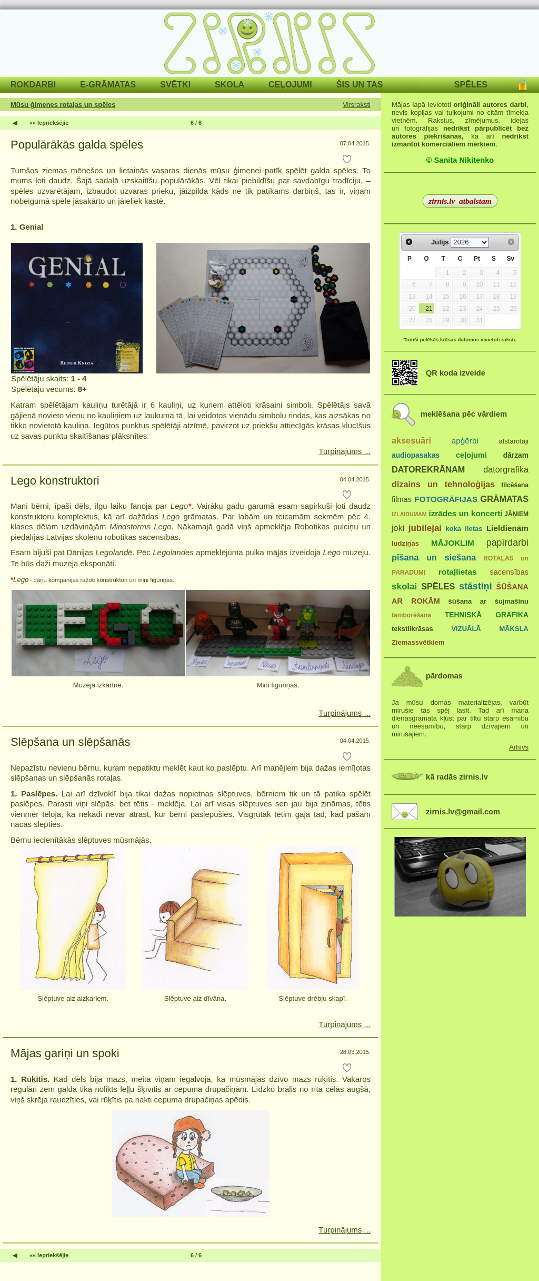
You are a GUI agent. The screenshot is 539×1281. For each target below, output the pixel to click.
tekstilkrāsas (412, 629)
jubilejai (425, 528)
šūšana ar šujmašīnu (488, 601)
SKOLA (229, 84)
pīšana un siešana (434, 557)
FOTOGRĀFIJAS (445, 499)
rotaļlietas (457, 571)
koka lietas (463, 529)
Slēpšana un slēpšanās (71, 741)
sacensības (509, 572)
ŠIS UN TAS (359, 84)
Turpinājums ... (344, 451)
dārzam (515, 455)
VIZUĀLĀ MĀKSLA (489, 629)
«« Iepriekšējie (48, 123)
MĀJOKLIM (452, 542)
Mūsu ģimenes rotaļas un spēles (63, 105)
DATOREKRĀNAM (428, 469)
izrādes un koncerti (465, 513)
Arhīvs (518, 747)
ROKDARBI (33, 84)
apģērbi (465, 440)
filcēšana (514, 485)
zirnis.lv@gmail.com (463, 811)
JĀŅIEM (516, 514)
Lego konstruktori (55, 480)
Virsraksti (357, 105)
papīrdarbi (507, 542)
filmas (402, 499)
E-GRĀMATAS (108, 84)
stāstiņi (475, 586)
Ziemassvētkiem (418, 642)
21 (428, 308)
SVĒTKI (175, 84)
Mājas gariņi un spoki (65, 1053)
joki (398, 528)
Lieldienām (507, 528)
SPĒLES (470, 84)
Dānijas (100, 552)
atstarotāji (513, 441)
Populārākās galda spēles (77, 144)
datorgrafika (505, 469)
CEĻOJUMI (290, 84)
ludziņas (405, 543)
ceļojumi (471, 455)
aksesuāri (411, 440)
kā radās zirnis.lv (457, 777)
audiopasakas (416, 455)
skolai (404, 587)
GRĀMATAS (504, 499)
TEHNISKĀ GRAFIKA (486, 615)
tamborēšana (411, 615)
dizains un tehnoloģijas (443, 484)
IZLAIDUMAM (409, 514)
